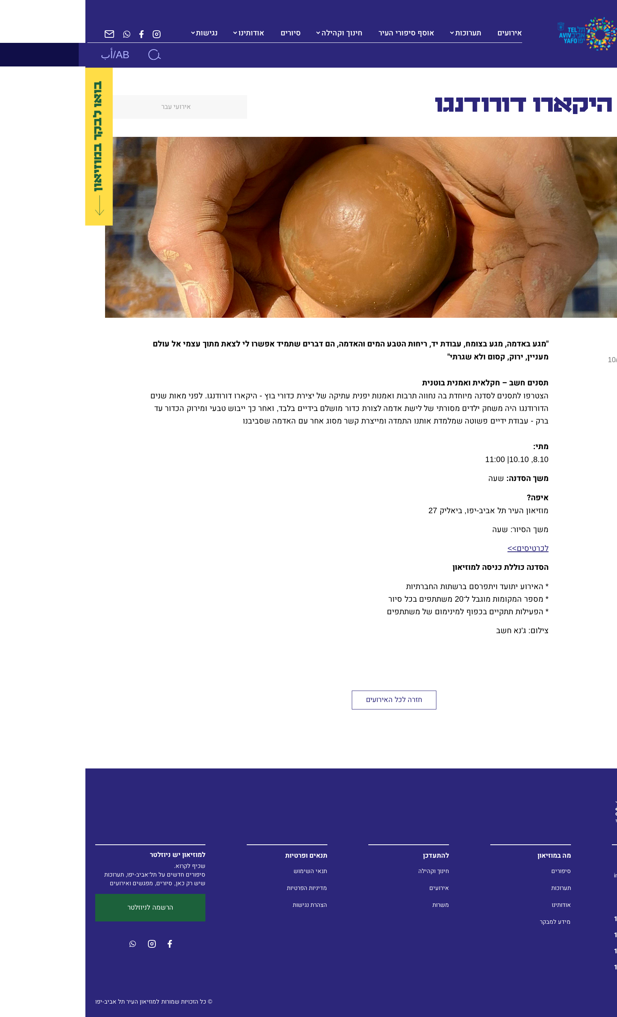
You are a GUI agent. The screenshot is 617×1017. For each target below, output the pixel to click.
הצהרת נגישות (224, 904)
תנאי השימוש (225, 871)
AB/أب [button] (29, 54)
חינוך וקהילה (256, 33)
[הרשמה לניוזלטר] (24, 33)
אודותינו (166, 33)
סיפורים (476, 871)
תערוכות (383, 33)
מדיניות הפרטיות (221, 887)
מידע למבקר (469, 921)
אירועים (354, 887)
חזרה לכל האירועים (309, 700)
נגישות (121, 33)
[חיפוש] (69, 55)
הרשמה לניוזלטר (65, 907)
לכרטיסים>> (442, 548)
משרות (355, 904)
